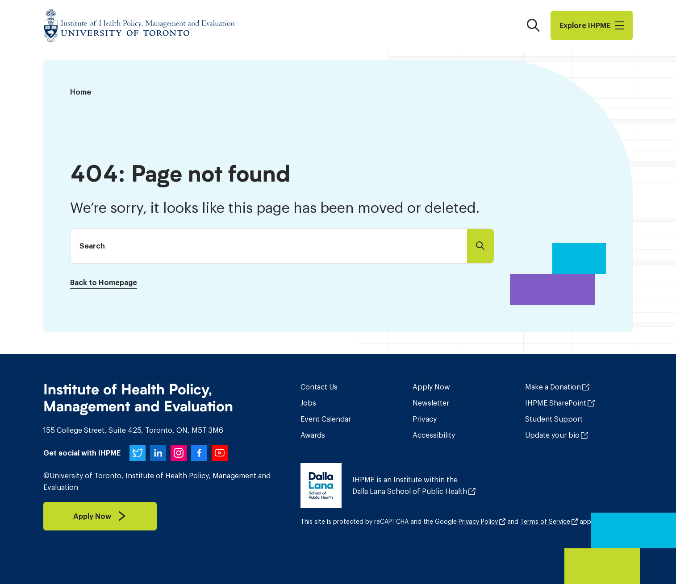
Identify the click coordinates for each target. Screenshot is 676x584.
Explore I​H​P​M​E (591, 25)
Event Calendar (325, 418)
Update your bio (552, 435)
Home (80, 91)
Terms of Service (545, 521)
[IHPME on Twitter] (137, 453)
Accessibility (434, 435)
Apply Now (431, 386)
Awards (312, 435)
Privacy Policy (478, 521)
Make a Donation (553, 386)
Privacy (425, 418)
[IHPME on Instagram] (179, 453)
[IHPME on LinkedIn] (158, 453)
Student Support (554, 418)
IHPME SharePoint (555, 402)
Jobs (308, 402)
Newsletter (431, 402)
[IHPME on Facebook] (199, 453)
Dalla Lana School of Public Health (409, 491)
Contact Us (319, 386)
